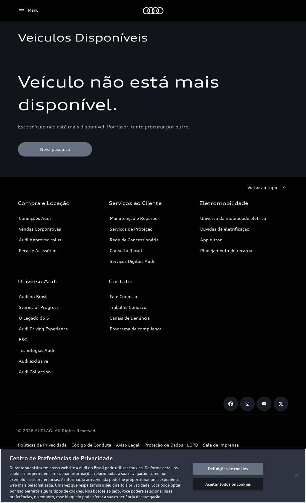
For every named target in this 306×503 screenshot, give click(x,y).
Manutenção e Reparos (133, 218)
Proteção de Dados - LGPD (171, 444)
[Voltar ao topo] (267, 187)
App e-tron (211, 239)
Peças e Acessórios (38, 250)
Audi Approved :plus (40, 239)
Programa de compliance (136, 328)
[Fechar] (296, 475)
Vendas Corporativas (40, 228)
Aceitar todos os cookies (228, 483)
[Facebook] (231, 404)
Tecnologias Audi (36, 350)
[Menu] (28, 10)
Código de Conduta (91, 444)
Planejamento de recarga (226, 250)
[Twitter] (281, 404)
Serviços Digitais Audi (132, 261)
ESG (23, 339)
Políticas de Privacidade (42, 444)
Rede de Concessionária (134, 239)
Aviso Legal (128, 444)
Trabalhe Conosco (128, 307)
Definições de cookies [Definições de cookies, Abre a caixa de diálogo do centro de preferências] (228, 468)
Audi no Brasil (33, 296)
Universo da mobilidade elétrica (233, 218)
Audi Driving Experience (43, 328)
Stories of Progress (39, 307)
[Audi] (153, 10)
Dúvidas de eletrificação (225, 228)
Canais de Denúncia (130, 317)
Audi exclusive (33, 361)
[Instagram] (247, 404)
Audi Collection (35, 371)
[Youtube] (264, 404)
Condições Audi (35, 218)
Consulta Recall (126, 250)
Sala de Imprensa (221, 444)
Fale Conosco (123, 296)
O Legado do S (34, 317)
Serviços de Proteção (131, 228)
